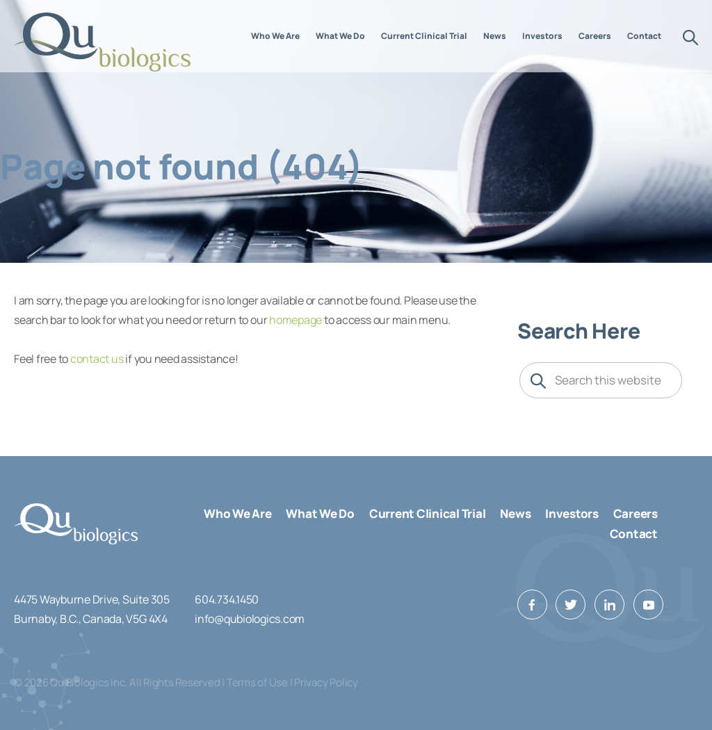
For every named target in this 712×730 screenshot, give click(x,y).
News (515, 513)
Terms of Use (257, 682)
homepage (295, 319)
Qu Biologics (103, 42)
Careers (635, 513)
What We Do (320, 513)
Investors (572, 513)
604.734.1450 (227, 599)
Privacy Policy (326, 682)
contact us (97, 358)
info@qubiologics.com (250, 618)
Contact (634, 534)
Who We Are (238, 513)
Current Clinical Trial (427, 513)
